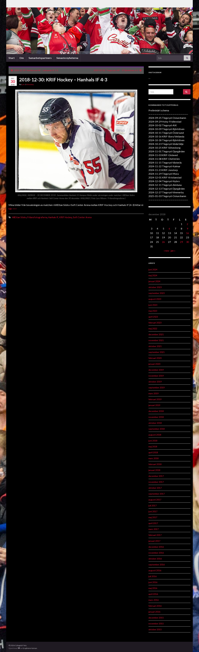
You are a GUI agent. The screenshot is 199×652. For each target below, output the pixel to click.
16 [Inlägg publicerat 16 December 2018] (187, 233)
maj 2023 (152, 310)
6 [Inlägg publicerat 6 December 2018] (169, 228)
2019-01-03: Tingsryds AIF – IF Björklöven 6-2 (116, 70)
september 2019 (156, 387)
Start (12, 57)
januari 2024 (154, 281)
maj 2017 (152, 517)
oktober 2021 (155, 346)
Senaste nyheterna (67, 57)
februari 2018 (155, 464)
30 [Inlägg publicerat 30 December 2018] (187, 241)
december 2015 (156, 617)
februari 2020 (155, 358)
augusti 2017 (154, 499)
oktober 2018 (155, 423)
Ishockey (30, 84)
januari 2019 (154, 405)
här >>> (13, 208)
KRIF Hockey (65, 217)
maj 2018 (152, 446)
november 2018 (156, 417)
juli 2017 (152, 505)
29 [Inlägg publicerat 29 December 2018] (181, 241)
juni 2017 (152, 511)
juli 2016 (152, 576)
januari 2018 (154, 470)
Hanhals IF (53, 217)
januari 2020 (154, 364)
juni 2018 (152, 440)
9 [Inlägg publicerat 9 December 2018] (187, 228)
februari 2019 (155, 399)
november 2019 (156, 375)
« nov (166, 250)
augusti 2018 (154, 434)
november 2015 (156, 623)
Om (21, 57)
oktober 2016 (155, 558)
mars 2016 (153, 600)
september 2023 (156, 293)
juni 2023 (152, 305)
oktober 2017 (155, 487)
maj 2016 (152, 588)
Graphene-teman (30, 648)
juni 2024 (152, 269)
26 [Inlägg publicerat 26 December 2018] (163, 241)
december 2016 (156, 546)
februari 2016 (155, 605)
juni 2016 (152, 582)
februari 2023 (155, 322)
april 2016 (153, 594)
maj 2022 (152, 328)
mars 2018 (153, 458)
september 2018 (156, 428)
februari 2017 (155, 535)
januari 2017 (154, 541)
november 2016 (156, 552)
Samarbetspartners (40, 57)
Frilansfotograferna (37, 217)
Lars (23, 84)
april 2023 (153, 316)
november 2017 (156, 482)
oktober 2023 (155, 287)
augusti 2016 (154, 570)
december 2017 (156, 476)
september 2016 (156, 564)
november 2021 (156, 340)
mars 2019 (153, 393)
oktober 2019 (155, 381)
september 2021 (156, 352)
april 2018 (153, 452)
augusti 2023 (154, 299)
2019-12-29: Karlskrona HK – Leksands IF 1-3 (36, 70)
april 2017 (153, 523)
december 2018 (156, 411)
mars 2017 (153, 529)
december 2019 (156, 369)
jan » (173, 250)
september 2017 (156, 493)
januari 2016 (154, 611)
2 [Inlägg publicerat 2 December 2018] (187, 224)
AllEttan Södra (19, 217)
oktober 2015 (155, 629)
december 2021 (156, 334)
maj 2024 (152, 275)
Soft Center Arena (82, 217)
